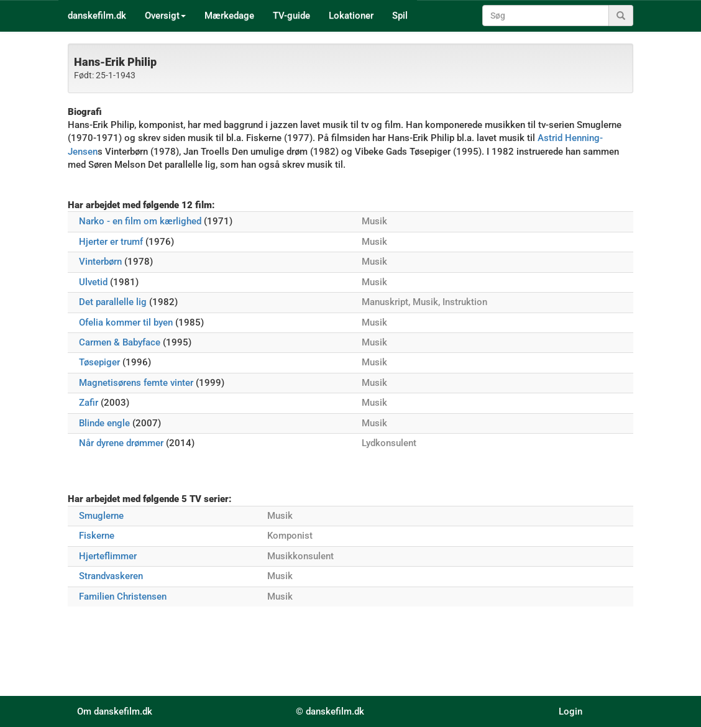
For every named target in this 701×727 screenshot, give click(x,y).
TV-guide (291, 15)
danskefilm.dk (97, 15)
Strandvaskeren (111, 576)
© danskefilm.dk (330, 711)
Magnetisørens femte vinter (136, 382)
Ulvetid (93, 282)
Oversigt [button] (165, 15)
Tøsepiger (99, 362)
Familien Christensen (123, 596)
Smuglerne (101, 515)
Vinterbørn (100, 261)
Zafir (88, 402)
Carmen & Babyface (119, 342)
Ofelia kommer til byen (126, 322)
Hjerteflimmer (108, 556)
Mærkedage (229, 15)
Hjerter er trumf (111, 241)
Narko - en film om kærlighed (140, 221)
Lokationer (351, 15)
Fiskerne (96, 535)
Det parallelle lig (113, 302)
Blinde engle (104, 423)
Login (570, 711)
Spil (400, 15)
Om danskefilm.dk (114, 711)
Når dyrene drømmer (121, 443)
